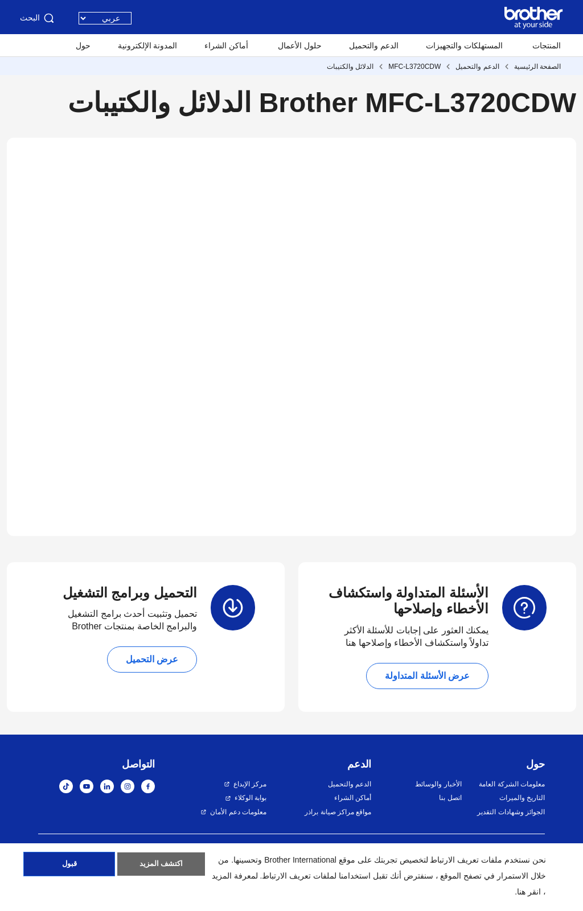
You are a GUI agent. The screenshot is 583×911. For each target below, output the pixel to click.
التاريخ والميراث (522, 798)
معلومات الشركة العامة (512, 784)
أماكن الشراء (226, 45)
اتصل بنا (450, 798)
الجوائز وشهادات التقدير (511, 812)
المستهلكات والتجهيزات (464, 45)
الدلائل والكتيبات (350, 67)
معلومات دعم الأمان (238, 812)
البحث (38, 18)
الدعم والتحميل (374, 45)
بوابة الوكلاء (250, 798)
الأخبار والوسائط (438, 784)
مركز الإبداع (249, 784)
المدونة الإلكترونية (148, 45)
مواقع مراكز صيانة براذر (338, 812)
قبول (69, 867)
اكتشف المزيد (160, 867)
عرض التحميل (152, 659)
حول (83, 45)
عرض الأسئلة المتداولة (427, 676)
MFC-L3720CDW (414, 67)
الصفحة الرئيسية (537, 67)
